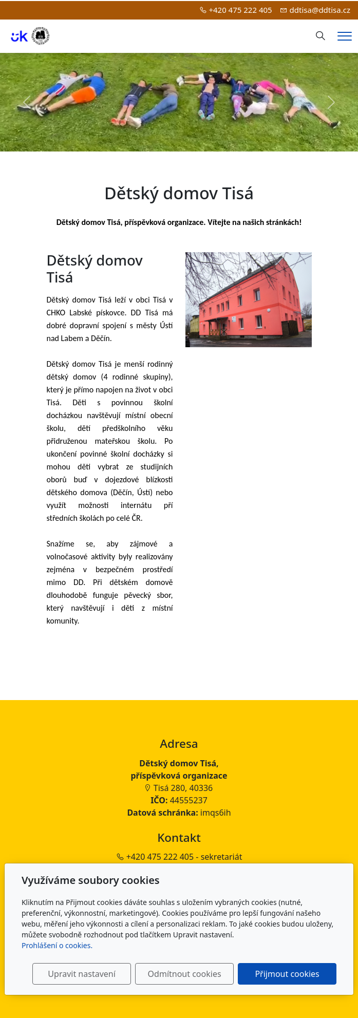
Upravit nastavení (81, 973)
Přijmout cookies (287, 973)
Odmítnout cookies (184, 973)
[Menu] (344, 36)
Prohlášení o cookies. (57, 945)
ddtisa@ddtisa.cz (320, 10)
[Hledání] (320, 36)
